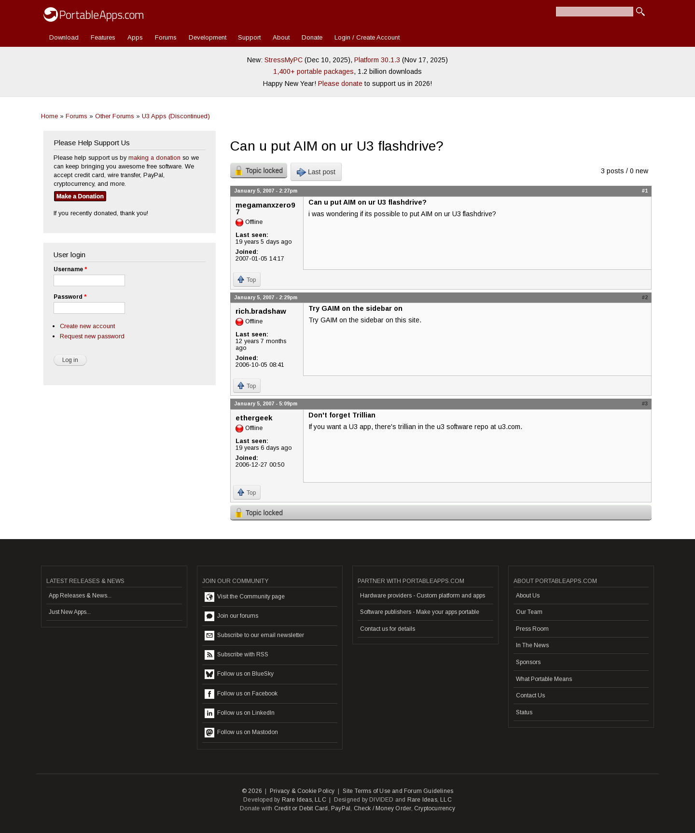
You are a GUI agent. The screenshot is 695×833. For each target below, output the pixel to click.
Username (70, 269)
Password (70, 296)
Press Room (532, 628)
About (281, 37)
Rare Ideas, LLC (304, 799)
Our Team (529, 612)
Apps (135, 37)
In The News (532, 645)
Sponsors (528, 662)
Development (207, 37)
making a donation (154, 157)
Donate (312, 37)
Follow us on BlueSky (239, 674)
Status (524, 712)
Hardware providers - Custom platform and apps (422, 595)
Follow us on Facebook (241, 694)
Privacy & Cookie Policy (302, 791)
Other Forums (114, 116)
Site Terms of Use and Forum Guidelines (398, 791)
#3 (645, 403)
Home (49, 116)
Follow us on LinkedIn (240, 713)
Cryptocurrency (434, 808)
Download (64, 37)
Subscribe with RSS (236, 655)
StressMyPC (283, 60)
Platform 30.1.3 (377, 60)
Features (103, 37)
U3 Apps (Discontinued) (176, 116)
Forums (166, 37)
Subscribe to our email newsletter (254, 635)
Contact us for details (387, 628)
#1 (645, 191)
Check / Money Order (382, 808)
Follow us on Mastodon (241, 732)
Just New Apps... (70, 612)
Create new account (87, 326)
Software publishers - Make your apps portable (419, 612)
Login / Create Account (367, 37)
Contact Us (530, 695)
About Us (528, 595)
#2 (645, 297)
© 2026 (252, 791)
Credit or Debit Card (301, 808)
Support (249, 37)
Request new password (92, 336)
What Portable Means (544, 679)
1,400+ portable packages (313, 71)
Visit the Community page (245, 597)
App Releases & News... (80, 595)
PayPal (340, 808)
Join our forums (231, 616)
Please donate (340, 83)
